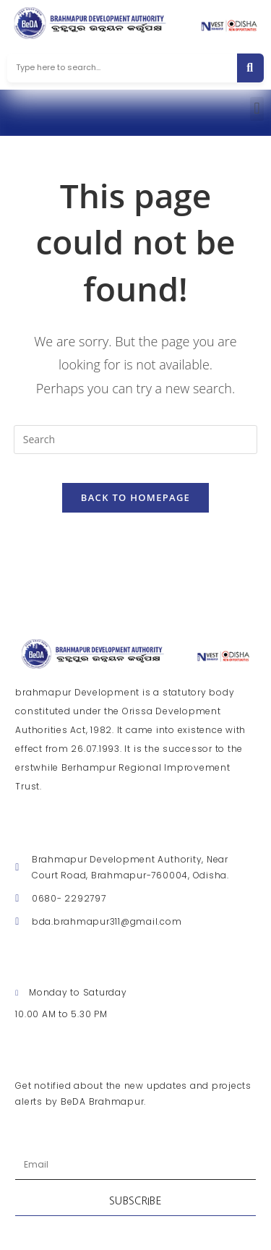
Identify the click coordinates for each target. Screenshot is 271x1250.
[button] (257, 109)
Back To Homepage (135, 497)
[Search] (250, 67)
